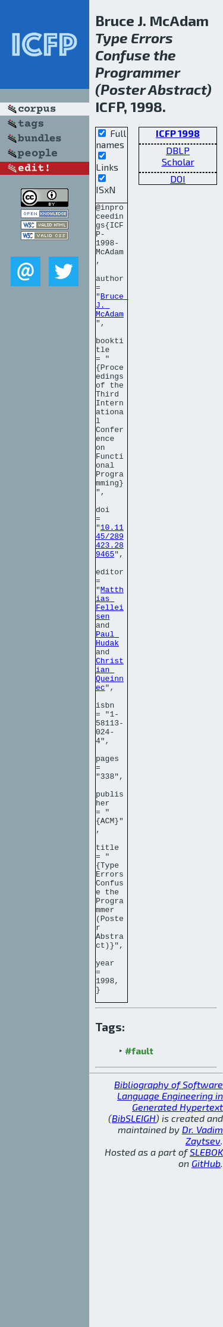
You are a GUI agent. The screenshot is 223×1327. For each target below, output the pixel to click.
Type (111, 37)
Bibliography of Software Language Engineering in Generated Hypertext (168, 1254)
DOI (178, 178)
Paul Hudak (107, 726)
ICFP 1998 (178, 133)
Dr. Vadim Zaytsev (202, 1293)
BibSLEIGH (134, 1276)
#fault (139, 1208)
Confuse (122, 54)
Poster (123, 89)
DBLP (178, 150)
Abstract (177, 89)
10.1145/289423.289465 (110, 608)
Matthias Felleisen (110, 683)
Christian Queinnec (110, 768)
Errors (152, 37)
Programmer (137, 72)
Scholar (178, 161)
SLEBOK (206, 1310)
